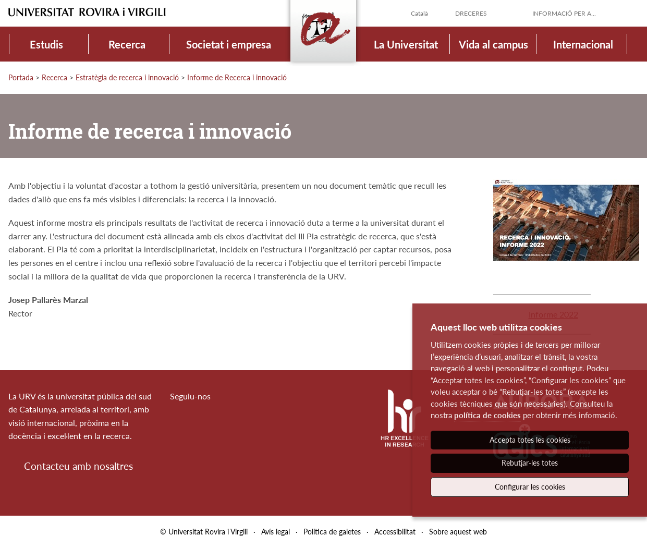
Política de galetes (332, 531)
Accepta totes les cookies (530, 439)
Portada (20, 77)
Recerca (126, 44)
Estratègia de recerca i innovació (127, 77)
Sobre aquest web (458, 531)
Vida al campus (493, 44)
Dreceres (471, 13)
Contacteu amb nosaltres (78, 466)
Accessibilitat (395, 531)
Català (419, 13)
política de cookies (487, 415)
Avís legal (275, 531)
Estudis (46, 44)
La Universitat (406, 44)
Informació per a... (564, 13)
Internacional (583, 44)
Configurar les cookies (530, 486)
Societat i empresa (228, 44)
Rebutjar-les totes (530, 462)
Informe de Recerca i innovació (237, 77)
